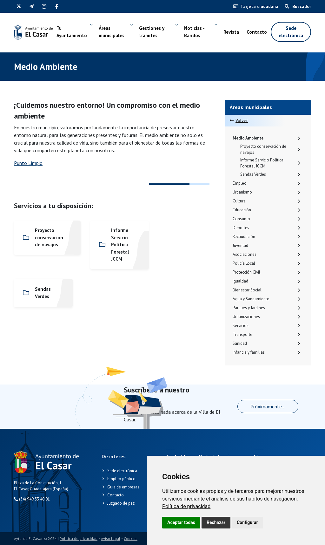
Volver (239, 120)
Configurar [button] (247, 522)
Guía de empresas (123, 487)
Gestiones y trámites (151, 32)
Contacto (257, 32)
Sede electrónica (291, 32)
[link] (186, 506)
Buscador (298, 6)
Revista (231, 32)
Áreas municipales (112, 32)
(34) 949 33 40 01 (32, 499)
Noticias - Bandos (194, 32)
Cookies (130, 538)
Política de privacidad (186, 506)
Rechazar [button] (216, 522)
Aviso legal (110, 538)
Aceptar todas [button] (181, 522)
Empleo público (121, 478)
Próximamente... (267, 406)
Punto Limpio (28, 163)
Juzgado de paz (121, 503)
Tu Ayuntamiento (72, 32)
